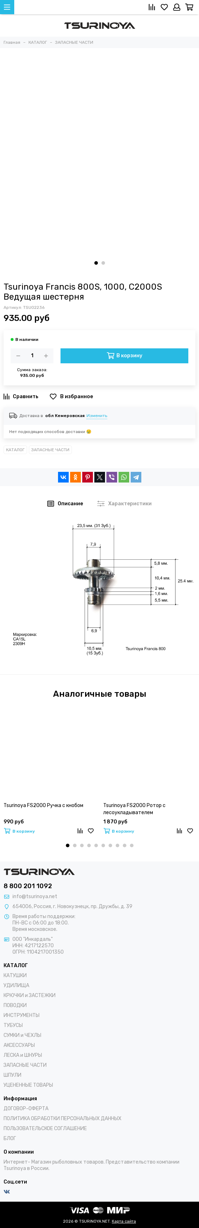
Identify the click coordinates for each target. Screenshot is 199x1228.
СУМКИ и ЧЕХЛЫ (22, 1035)
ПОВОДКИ (15, 1005)
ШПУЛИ (12, 1075)
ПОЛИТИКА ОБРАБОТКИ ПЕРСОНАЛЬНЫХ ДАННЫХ (62, 1119)
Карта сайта (124, 1221)
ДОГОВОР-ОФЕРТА (26, 1109)
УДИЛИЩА (16, 985)
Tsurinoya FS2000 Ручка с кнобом (43, 805)
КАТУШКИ (15, 976)
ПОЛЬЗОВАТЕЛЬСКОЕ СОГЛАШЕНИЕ (45, 1129)
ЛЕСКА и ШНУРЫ (23, 1055)
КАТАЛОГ (15, 449)
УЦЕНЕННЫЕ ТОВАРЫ (28, 1085)
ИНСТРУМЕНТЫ (22, 1015)
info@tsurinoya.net (34, 897)
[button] (96, 263)
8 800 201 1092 (28, 886)
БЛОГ (10, 1138)
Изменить (97, 415)
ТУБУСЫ (13, 1025)
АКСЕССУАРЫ (19, 1045)
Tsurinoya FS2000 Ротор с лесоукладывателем (134, 809)
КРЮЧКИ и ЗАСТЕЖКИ (30, 995)
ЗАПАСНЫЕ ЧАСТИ (50, 449)
